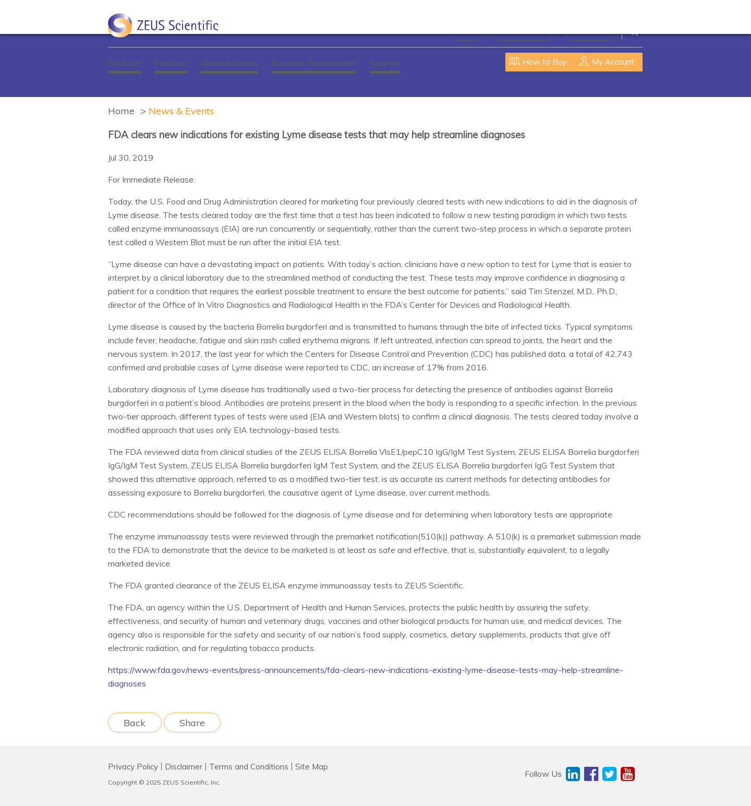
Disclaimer (183, 767)
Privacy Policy (133, 767)
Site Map (311, 767)
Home (121, 111)
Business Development (314, 63)
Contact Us (589, 31)
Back (135, 722)
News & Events (523, 31)
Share (192, 722)
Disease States (229, 63)
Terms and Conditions (248, 767)
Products (124, 63)
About (466, 31)
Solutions (171, 63)
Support (384, 63)
